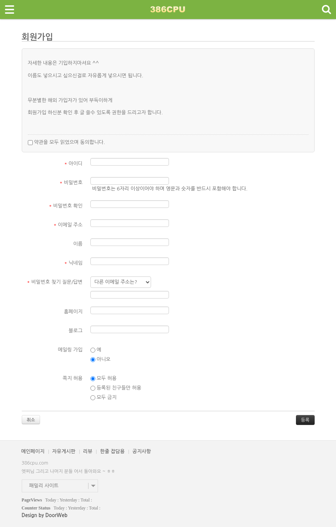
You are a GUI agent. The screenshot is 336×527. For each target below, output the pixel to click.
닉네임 (73, 262)
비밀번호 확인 (66, 205)
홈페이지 (73, 311)
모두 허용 (103, 378)
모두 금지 (103, 397)
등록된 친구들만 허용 (115, 388)
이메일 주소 (67, 224)
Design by (45, 515)
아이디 (73, 163)
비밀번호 (70, 182)
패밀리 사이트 (44, 485)
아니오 (100, 359)
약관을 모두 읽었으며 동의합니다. (66, 142)
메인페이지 (33, 451)
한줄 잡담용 (112, 451)
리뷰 (87, 451)
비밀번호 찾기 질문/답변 (55, 281)
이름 (77, 243)
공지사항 (141, 451)
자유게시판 (64, 451)
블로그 (76, 330)
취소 (31, 420)
